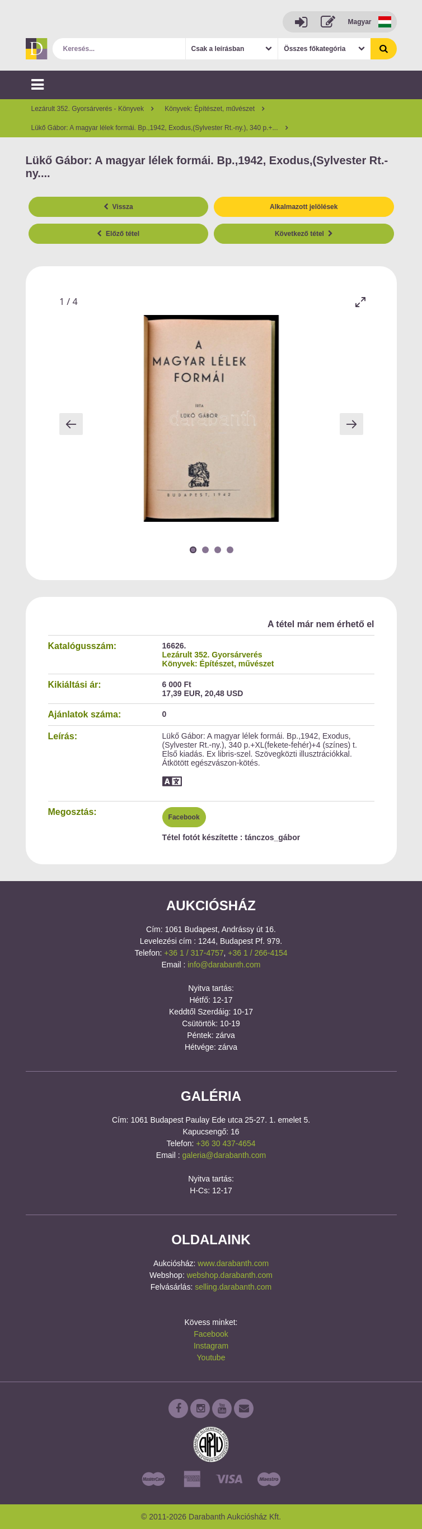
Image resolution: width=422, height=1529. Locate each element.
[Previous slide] (71, 424)
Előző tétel (118, 234)
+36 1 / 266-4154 (257, 952)
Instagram (211, 1345)
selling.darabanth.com (233, 1286)
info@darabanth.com (223, 964)
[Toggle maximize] (360, 302)
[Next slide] (351, 424)
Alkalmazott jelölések (303, 207)
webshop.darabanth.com (230, 1275)
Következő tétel (304, 234)
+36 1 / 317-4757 (193, 952)
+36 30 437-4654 (225, 1143)
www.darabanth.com (233, 1263)
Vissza (118, 207)
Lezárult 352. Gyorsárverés (212, 654)
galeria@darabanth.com (224, 1155)
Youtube (211, 1357)
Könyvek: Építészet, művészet (218, 663)
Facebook (184, 817)
